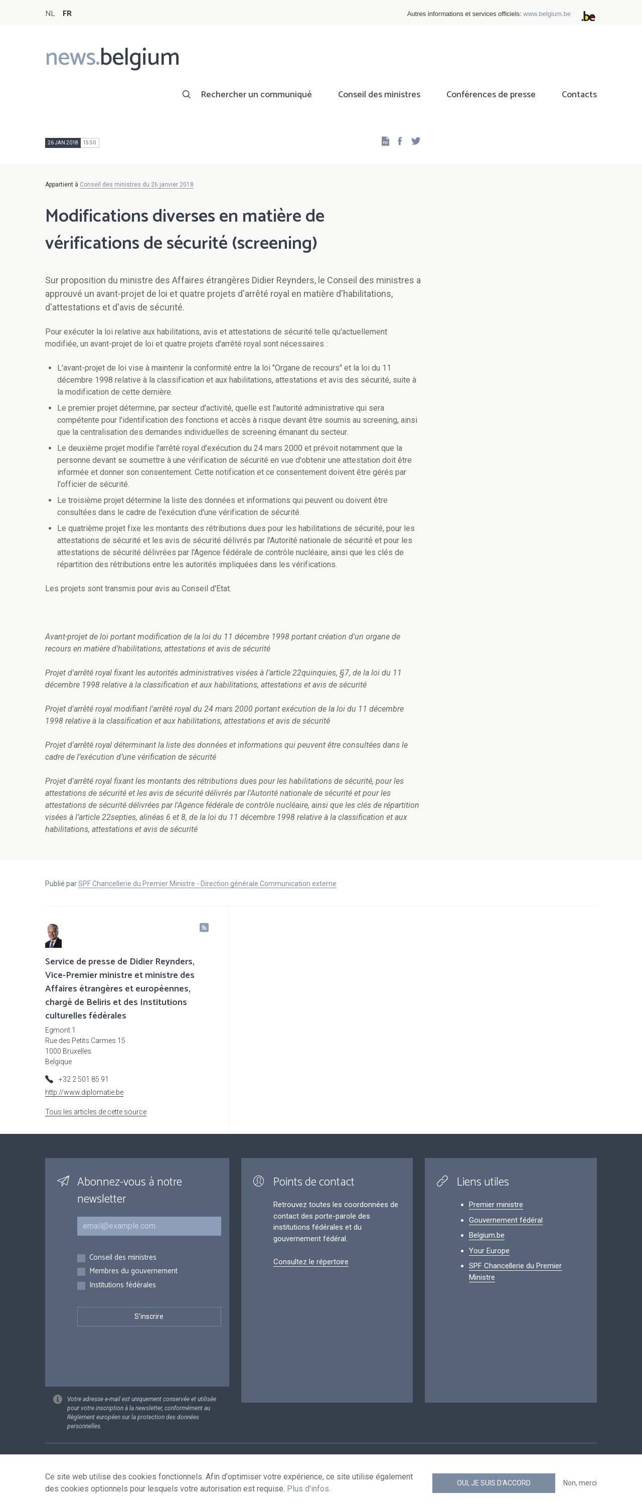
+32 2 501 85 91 (84, 1079)
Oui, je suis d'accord (494, 1483)
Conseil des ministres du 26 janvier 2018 (137, 184)
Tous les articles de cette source (95, 1112)
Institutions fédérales (122, 1285)
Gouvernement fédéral (506, 1220)
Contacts (579, 94)
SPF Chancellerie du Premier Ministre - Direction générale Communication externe (207, 884)
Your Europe (489, 1250)
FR (67, 14)
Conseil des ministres (379, 94)
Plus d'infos (308, 1488)
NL (50, 14)
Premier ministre (496, 1204)
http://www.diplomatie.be (84, 1092)
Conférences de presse (491, 94)
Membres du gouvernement (133, 1271)
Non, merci (580, 1483)
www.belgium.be (547, 14)
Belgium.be (487, 1235)
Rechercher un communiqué (256, 94)
